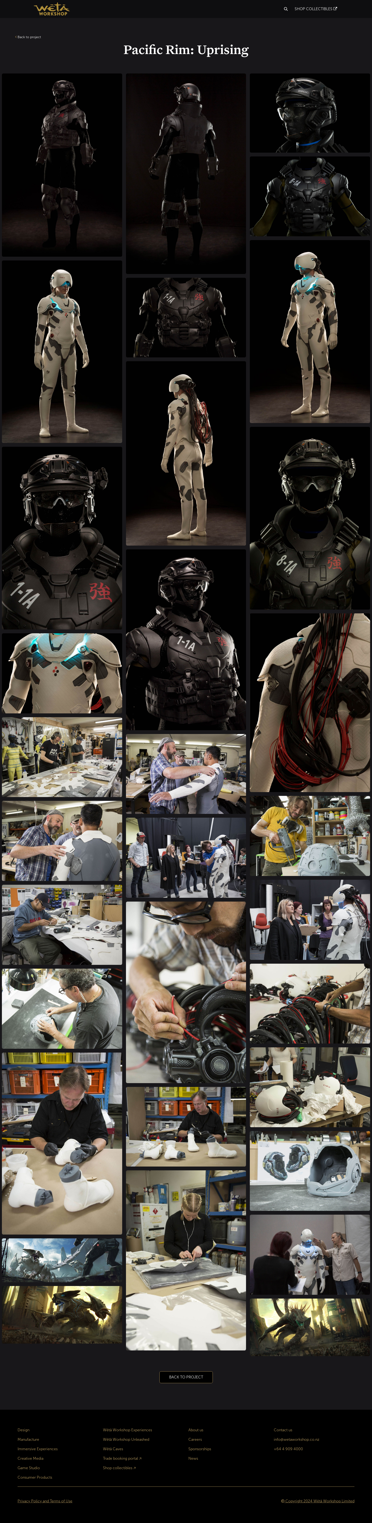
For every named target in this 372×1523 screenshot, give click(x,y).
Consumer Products (35, 1477)
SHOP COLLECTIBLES (316, 9)
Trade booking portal (120, 1458)
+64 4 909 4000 (288, 1449)
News (193, 1458)
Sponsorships (199, 1449)
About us (195, 1430)
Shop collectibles (117, 1468)
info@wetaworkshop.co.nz (296, 1439)
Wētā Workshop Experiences (127, 1430)
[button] (286, 9)
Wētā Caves (113, 1449)
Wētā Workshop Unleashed (126, 1439)
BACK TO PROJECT (186, 1377)
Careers (195, 1439)
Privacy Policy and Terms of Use (45, 1501)
